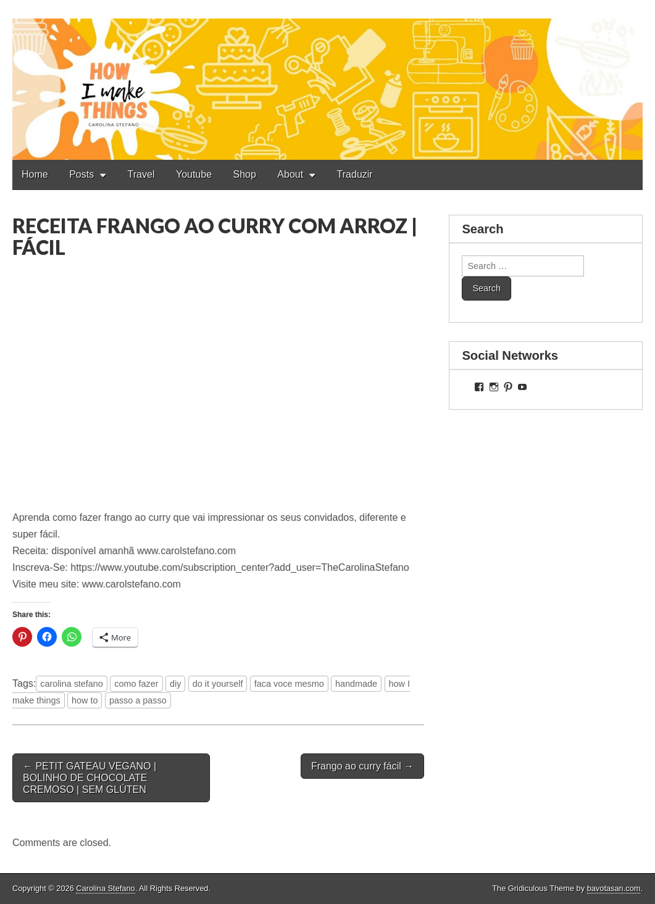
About (290, 174)
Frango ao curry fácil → (362, 766)
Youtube (194, 174)
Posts (81, 174)
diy (175, 684)
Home (35, 174)
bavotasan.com (614, 888)
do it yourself (218, 684)
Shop (244, 174)
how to (85, 700)
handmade (356, 684)
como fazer (136, 684)
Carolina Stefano (105, 888)
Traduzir (355, 174)
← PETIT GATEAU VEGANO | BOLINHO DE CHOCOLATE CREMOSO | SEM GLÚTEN (89, 778)
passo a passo (138, 700)
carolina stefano (71, 684)
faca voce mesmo (289, 684)
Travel (141, 174)
